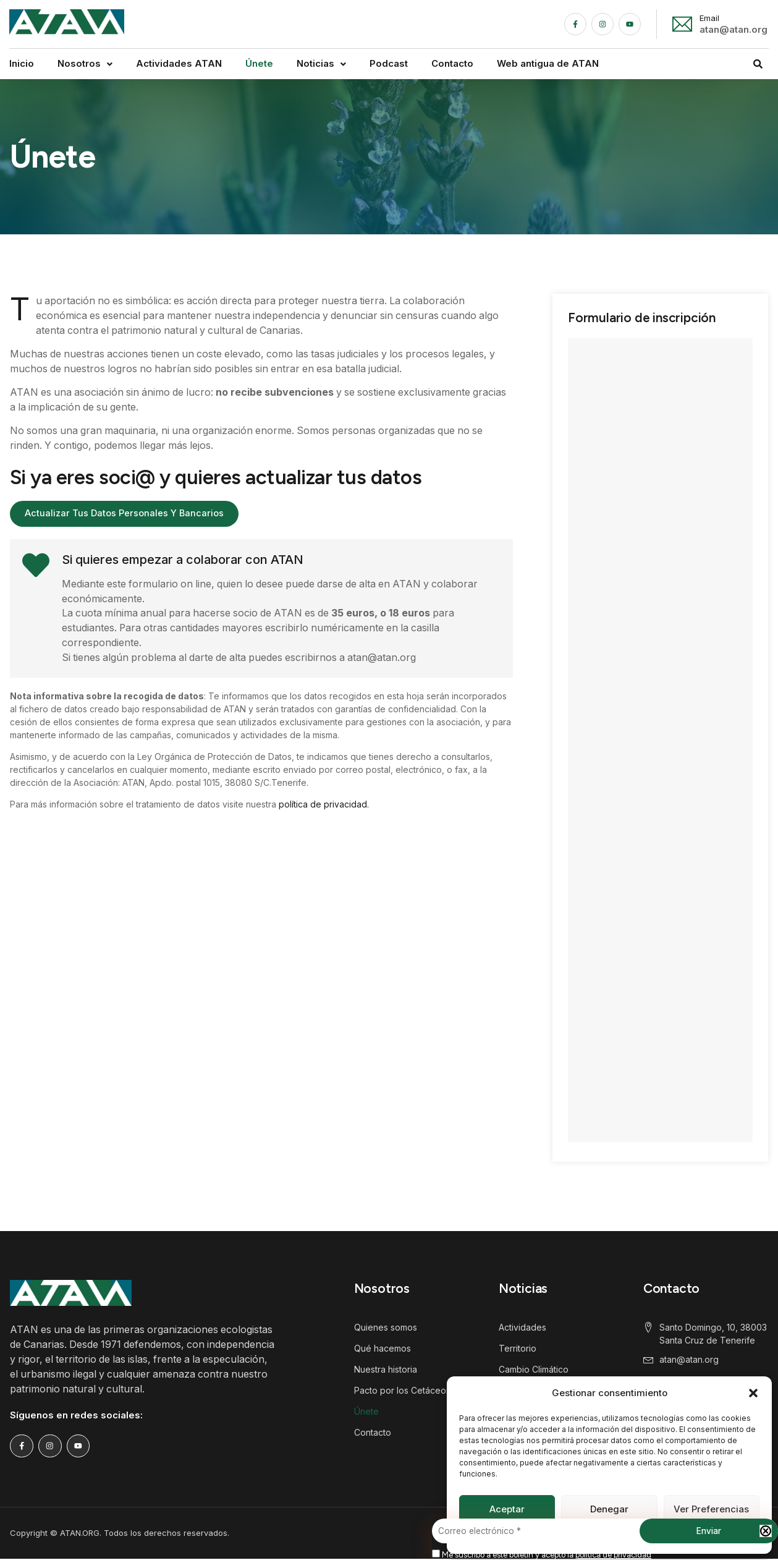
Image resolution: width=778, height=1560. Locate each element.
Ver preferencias (711, 1509)
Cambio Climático (534, 1369)
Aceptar (507, 1509)
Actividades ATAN (179, 63)
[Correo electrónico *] (605, 1531)
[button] (753, 1393)
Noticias (321, 63)
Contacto (452, 63)
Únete (259, 63)
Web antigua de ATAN (548, 63)
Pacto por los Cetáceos (402, 1390)
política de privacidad (613, 1554)
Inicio (21, 63)
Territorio (517, 1348)
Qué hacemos (382, 1348)
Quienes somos (385, 1327)
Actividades (522, 1327)
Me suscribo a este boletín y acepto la (541, 1554)
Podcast (389, 63)
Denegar (609, 1509)
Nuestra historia (385, 1369)
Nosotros (84, 63)
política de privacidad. (324, 804)
